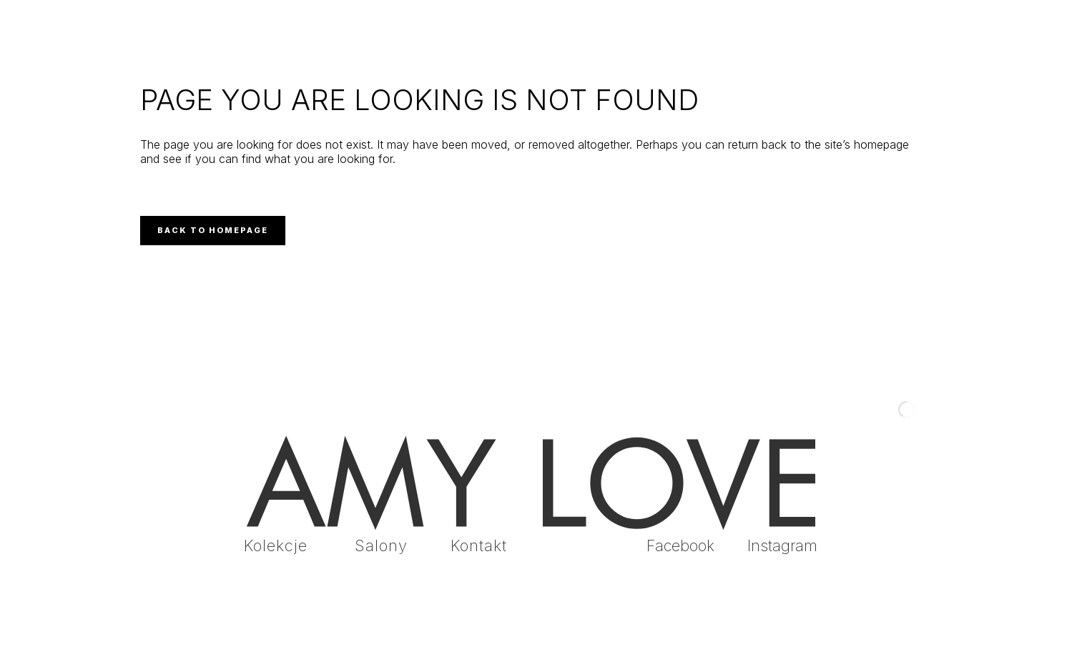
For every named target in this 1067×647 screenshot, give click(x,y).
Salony (381, 545)
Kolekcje (276, 545)
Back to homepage (212, 230)
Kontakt (479, 545)
